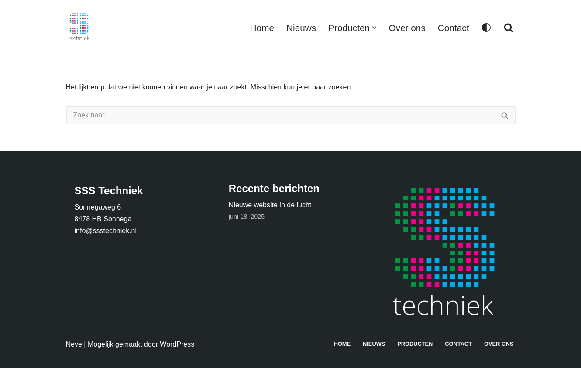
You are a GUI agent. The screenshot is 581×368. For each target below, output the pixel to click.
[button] (374, 27)
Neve (74, 344)
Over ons (406, 28)
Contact (453, 28)
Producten (415, 343)
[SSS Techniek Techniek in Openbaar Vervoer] (79, 27)
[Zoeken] (508, 27)
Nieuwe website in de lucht (270, 205)
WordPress (177, 344)
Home (262, 28)
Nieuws (301, 28)
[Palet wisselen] (486, 27)
